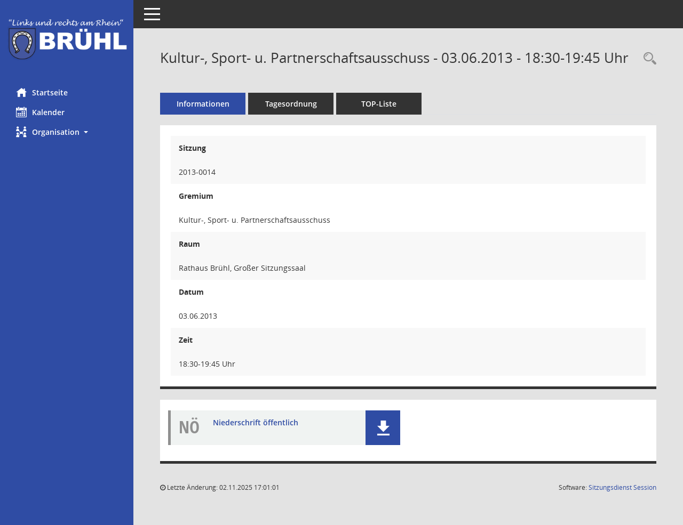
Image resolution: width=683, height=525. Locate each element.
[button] (66, 132)
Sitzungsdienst (622, 487)
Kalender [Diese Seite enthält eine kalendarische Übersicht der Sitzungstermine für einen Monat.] (40, 112)
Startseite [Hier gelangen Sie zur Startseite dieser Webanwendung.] (42, 92)
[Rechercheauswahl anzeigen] (647, 59)
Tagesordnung (291, 104)
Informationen (203, 104)
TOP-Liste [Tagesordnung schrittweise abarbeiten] (378, 104)
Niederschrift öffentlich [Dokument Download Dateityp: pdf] (255, 422)
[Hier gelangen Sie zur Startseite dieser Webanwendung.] (66, 40)
